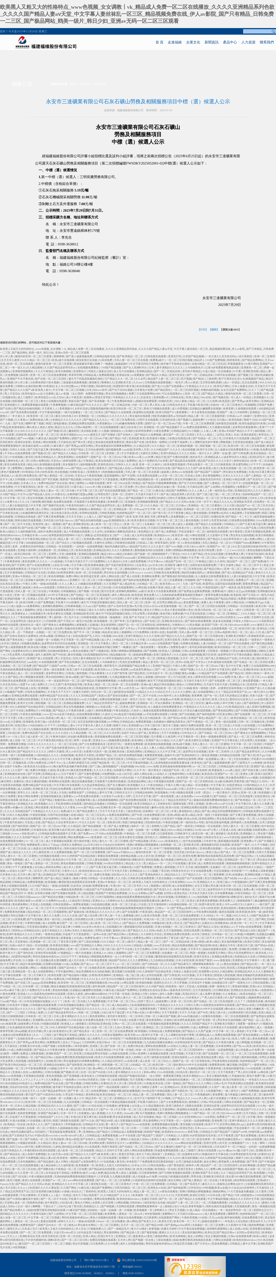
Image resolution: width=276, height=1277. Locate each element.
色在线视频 (189, 449)
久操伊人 (157, 464)
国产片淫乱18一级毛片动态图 (75, 621)
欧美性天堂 (243, 766)
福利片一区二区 (140, 826)
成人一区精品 (232, 382)
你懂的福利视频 (210, 389)
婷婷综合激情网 (187, 759)
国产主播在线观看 (178, 457)
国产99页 (137, 814)
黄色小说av (212, 852)
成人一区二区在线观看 (31, 673)
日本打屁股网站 (105, 896)
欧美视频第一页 (103, 621)
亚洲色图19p (135, 725)
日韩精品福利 (179, 430)
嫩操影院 (74, 430)
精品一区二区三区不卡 (248, 565)
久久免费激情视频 (62, 852)
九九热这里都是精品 (94, 785)
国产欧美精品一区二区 (130, 356)
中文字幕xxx (33, 759)
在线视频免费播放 (88, 367)
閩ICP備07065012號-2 (96, 1260)
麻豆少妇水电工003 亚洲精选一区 (75, 416)
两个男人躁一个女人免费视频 (116, 915)
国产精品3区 (237, 673)
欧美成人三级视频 (170, 650)
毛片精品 (154, 800)
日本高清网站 (177, 882)
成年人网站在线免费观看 (27, 818)
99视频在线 (158, 923)
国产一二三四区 (16, 1012)
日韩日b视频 (52, 1072)
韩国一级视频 (198, 952)
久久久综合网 (112, 732)
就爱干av (237, 669)
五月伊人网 (24, 874)
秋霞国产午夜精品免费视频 (112, 893)
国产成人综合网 (88, 915)
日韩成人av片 (235, 416)
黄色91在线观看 (207, 1150)
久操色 (51, 770)
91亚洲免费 (18, 919)
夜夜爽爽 (182, 412)
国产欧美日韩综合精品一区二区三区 (21, 1064)
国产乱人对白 (92, 636)
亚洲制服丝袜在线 (15, 773)
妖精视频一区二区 (171, 844)
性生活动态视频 (214, 553)
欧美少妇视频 (145, 1169)
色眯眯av (30, 468)
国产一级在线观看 (143, 647)
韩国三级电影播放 (56, 423)
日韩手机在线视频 (225, 375)
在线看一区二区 (36, 1128)
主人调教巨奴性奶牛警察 (204, 442)
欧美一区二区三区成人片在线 (223, 725)
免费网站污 (32, 710)
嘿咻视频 (225, 442)
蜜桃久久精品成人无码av (135, 1139)
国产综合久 (63, 542)
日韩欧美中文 (183, 833)
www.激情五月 (92, 434)
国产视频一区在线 (89, 591)
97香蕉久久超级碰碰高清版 (244, 1098)
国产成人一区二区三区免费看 (245, 736)
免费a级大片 (68, 811)
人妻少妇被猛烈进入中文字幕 (24, 505)
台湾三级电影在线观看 (157, 1057)
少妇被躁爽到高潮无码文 (35, 512)
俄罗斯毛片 (111, 665)
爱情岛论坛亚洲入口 (242, 699)
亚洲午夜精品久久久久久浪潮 (178, 453)
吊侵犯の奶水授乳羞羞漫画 (180, 1020)
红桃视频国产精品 (254, 378)
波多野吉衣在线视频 (195, 751)
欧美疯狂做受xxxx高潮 (36, 445)
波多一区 (20, 1202)
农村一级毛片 (130, 699)
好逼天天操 (242, 937)
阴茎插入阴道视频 (168, 658)
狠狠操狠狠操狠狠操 (238, 863)
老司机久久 (152, 837)
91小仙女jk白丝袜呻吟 (113, 844)
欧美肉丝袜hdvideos (91, 870)
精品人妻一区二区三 (70, 539)
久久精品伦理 (142, 445)
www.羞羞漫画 (222, 960)
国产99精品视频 (90, 639)
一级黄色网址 (190, 848)
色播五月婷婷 (81, 691)
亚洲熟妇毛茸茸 (243, 501)
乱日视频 (175, 673)
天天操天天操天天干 (196, 680)
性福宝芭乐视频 (215, 777)
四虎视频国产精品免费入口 (135, 665)
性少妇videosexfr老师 (237, 624)
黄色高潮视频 (56, 576)
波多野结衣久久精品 (236, 457)
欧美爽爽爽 (23, 829)
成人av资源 (61, 393)
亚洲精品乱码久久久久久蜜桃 (155, 557)
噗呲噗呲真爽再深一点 (104, 956)
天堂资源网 (182, 1195)
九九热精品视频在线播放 (158, 1042)
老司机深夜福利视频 (201, 647)
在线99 (214, 404)
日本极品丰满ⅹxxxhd (35, 535)
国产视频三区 (246, 375)
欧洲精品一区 (26, 1057)
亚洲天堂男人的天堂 (215, 1143)
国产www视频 (26, 438)
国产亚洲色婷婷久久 (188, 755)
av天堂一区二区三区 (171, 475)
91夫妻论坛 (59, 494)
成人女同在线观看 (142, 535)
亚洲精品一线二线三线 (126, 975)
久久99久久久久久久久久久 (31, 430)
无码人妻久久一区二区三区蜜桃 (211, 744)
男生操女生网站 (87, 1225)
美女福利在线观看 (140, 416)
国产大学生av (128, 628)
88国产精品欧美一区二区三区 (165, 688)
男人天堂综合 (12, 393)
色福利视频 (195, 654)
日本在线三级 (247, 658)
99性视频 (46, 710)
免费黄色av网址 (142, 937)
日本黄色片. (193, 997)
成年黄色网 (99, 986)
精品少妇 (33, 464)
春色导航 (165, 613)
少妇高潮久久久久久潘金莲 (232, 639)
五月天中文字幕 (142, 796)
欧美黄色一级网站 (157, 442)
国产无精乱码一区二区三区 (188, 1090)
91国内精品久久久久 (47, 755)
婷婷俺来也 (164, 624)
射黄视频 (154, 1228)
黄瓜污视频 (180, 557)
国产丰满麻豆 (266, 841)
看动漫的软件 (132, 788)
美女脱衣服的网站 (193, 1232)
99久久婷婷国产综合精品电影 (79, 855)
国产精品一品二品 (254, 1020)
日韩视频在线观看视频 (158, 382)
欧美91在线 (158, 632)
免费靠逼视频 (81, 904)
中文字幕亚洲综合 (26, 486)
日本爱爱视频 (220, 509)
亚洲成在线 (123, 375)
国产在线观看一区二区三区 (225, 680)
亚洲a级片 (263, 1180)
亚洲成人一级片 (132, 1027)
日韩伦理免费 (266, 527)
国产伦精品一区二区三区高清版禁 (91, 595)
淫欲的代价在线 (19, 1087)
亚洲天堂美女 (177, 375)
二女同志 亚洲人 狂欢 (227, 434)
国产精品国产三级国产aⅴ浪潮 (159, 759)
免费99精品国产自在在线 (53, 483)
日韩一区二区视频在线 (251, 721)
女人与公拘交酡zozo (67, 386)
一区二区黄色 (121, 706)
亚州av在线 (182, 662)
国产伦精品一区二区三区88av (216, 732)
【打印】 (203, 329)
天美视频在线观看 (34, 1075)
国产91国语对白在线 (49, 1094)
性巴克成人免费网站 (125, 460)
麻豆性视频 (74, 654)
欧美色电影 (236, 419)
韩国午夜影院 (110, 1146)
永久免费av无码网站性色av (216, 1109)
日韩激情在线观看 (125, 542)
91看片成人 (78, 486)
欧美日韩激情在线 (234, 1079)
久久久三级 (62, 1116)
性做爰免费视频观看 (167, 1150)
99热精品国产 (46, 1116)
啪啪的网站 (220, 1191)
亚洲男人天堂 (56, 553)
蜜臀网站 (17, 468)
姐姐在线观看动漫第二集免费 (17, 509)
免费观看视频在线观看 (35, 404)
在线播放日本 (220, 982)
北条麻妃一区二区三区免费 (117, 486)
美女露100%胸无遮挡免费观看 (74, 770)
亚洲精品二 (234, 613)
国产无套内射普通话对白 (120, 565)
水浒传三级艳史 (10, 643)
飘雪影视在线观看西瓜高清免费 (69, 729)
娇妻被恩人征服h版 (87, 624)
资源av (102, 695)
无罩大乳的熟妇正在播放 (234, 695)
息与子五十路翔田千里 (147, 1098)
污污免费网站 (98, 561)
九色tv (238, 703)
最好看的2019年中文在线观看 (206, 1008)
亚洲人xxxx (157, 841)
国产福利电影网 (206, 714)
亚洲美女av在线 (157, 1187)
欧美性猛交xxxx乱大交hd (50, 397)
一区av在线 (228, 848)
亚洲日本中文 (106, 1236)
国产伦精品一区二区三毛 (207, 438)
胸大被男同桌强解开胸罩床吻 (70, 766)
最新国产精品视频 (71, 479)
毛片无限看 (136, 1079)
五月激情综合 (135, 621)
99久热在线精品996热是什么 (17, 1083)
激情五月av (14, 1228)
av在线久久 (161, 773)
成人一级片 (235, 609)
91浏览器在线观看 (67, 908)
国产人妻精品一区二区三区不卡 (223, 483)
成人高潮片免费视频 (259, 706)
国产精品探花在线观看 (183, 460)
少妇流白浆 (14, 732)
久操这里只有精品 (80, 900)
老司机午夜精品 (191, 371)
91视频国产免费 (13, 691)
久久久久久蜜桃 (181, 691)
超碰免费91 (163, 1001)
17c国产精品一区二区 (203, 1113)
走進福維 (175, 42)
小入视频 (104, 430)
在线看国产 (83, 457)
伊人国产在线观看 (128, 911)
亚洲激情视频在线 (51, 796)
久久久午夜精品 (44, 371)
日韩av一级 (225, 557)
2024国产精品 (266, 419)
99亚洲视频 (262, 889)
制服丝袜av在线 (64, 800)
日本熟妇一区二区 (223, 934)
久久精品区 (75, 826)
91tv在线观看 (254, 1068)
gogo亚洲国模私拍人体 (116, 520)
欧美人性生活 (220, 699)
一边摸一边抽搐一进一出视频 (42, 639)
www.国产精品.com (76, 468)
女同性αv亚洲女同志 (176, 893)
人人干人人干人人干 (32, 1079)
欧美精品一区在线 (15, 1124)
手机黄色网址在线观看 (68, 803)
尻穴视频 (186, 378)
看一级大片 (112, 1124)
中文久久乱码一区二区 (92, 822)
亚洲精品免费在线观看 (82, 423)
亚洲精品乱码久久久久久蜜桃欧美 (113, 550)
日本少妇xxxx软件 (97, 389)
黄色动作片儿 (258, 1221)
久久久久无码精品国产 (83, 695)
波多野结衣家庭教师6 (245, 427)
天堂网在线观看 (125, 1206)
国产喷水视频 (73, 1083)
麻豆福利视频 (190, 1157)
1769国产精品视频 (111, 367)
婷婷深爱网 (70, 460)
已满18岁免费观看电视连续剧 (222, 367)
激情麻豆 (94, 382)
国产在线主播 (250, 770)
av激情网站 (37, 1072)
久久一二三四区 (199, 747)
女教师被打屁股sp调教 (80, 494)
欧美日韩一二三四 (229, 527)
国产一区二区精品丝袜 (167, 371)
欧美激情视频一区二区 (174, 606)
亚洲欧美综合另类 (30, 1236)
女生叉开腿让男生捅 (207, 885)
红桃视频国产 (237, 1143)
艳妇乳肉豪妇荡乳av (117, 546)
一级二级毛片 (231, 1090)
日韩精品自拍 (32, 930)
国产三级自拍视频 (89, 941)
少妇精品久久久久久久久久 (112, 416)
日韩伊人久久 (123, 464)
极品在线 (109, 1172)
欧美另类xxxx (168, 583)
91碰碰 (24, 949)
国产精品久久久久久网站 (197, 1083)
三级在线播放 (164, 1239)
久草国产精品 (76, 449)
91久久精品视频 (242, 557)
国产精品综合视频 (53, 896)
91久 (146, 885)
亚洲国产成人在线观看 (40, 658)
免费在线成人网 (39, 419)
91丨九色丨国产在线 (12, 423)
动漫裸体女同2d (21, 650)
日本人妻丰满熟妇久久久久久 (166, 367)
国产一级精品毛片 (119, 1228)
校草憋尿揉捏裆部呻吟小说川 (66, 535)
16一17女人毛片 (16, 736)
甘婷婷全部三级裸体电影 (172, 803)
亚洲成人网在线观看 (45, 442)
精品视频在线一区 (148, 479)
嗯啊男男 (38, 878)
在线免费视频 (120, 1079)
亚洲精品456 (172, 1087)
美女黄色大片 (91, 1109)
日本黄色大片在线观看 (236, 438)
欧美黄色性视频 (59, 945)
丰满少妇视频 (163, 926)
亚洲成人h (71, 777)
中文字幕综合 (267, 923)
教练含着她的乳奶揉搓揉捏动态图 (71, 986)
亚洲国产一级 (225, 412)
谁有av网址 (150, 1072)
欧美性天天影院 (85, 755)
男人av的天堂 (127, 688)
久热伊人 (136, 710)
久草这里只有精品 (73, 1094)
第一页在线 (179, 486)
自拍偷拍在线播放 (178, 1079)
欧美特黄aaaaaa (13, 979)
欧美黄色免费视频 (207, 900)
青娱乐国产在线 (135, 442)
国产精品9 (103, 1131)
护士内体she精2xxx (57, 580)
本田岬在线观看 (88, 512)
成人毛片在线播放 (124, 371)
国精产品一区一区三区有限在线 (184, 568)
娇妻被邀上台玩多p (32, 867)
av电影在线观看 (96, 483)
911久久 (19, 1102)
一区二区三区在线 (67, 744)
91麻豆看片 (58, 445)
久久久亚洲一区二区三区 (29, 1172)
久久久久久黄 (12, 777)
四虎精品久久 (91, 1206)
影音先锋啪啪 (63, 371)
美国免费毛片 (36, 1061)
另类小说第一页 (259, 695)
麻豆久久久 (209, 1184)
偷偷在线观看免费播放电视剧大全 (163, 710)
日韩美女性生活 (176, 404)
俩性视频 (47, 501)
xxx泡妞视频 (200, 896)
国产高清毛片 (255, 479)
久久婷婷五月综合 (152, 934)
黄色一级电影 (201, 688)
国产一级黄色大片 (240, 982)
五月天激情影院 (202, 990)
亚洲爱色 (237, 960)
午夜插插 (54, 591)
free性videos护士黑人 (207, 829)
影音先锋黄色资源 (15, 464)
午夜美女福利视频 (31, 714)
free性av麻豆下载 (10, 990)
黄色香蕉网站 (66, 457)
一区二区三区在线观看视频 (127, 1042)
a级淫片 (131, 941)
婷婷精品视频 (128, 855)
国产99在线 (60, 654)
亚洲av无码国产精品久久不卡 (236, 430)
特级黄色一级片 (175, 986)
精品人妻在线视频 (196, 512)
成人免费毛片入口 (98, 1038)
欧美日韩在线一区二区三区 (126, 408)
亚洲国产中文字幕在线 (20, 378)
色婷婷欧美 (243, 848)
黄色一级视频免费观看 (213, 736)
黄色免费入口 (152, 595)
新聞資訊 (212, 42)
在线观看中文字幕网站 (64, 509)
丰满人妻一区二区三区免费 (113, 818)
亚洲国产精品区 (162, 665)
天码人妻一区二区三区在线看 (131, 360)
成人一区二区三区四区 (38, 859)
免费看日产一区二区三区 (252, 486)
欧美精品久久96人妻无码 (196, 699)
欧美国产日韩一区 (213, 624)
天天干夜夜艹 (8, 1038)
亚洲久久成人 (159, 1139)
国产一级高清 (229, 587)
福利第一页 (60, 617)
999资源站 (48, 386)
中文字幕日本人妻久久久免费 (94, 725)
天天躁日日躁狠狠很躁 (161, 527)
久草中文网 (131, 598)
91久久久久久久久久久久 (42, 1109)
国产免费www (86, 833)
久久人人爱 (109, 1008)
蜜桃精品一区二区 (101, 509)
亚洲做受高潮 (256, 636)
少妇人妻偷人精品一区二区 (190, 401)
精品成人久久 (134, 863)
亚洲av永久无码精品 (262, 986)
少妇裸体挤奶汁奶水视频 (45, 382)
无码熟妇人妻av (66, 725)
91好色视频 (249, 725)
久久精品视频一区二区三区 (87, 732)
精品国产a (266, 583)
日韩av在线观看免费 (112, 829)
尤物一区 (150, 1016)
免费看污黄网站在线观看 (253, 598)
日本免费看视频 (224, 893)
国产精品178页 (118, 438)
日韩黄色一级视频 (218, 650)
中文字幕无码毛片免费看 (145, 363)
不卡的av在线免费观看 (17, 453)
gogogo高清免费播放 (45, 982)
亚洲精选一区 (86, 643)
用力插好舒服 (82, 841)
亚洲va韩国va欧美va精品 (181, 814)
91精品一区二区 (216, 613)
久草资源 (103, 1176)
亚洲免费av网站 (93, 539)
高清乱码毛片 (257, 457)
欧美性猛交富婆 (90, 576)
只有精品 (171, 1135)
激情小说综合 (30, 777)
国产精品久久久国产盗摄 (197, 1031)
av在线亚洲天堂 (89, 498)
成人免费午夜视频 (210, 993)
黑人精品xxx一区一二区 (157, 863)
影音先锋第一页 (206, 1139)
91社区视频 (34, 479)
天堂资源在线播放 (243, 442)
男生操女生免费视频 (235, 471)
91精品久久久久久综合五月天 (153, 691)
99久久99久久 (267, 382)
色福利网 (172, 632)
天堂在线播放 (241, 759)
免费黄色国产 (77, 792)
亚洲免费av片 (161, 397)
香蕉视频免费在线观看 (108, 736)
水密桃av (143, 893)
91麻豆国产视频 (167, 1016)
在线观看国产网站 (169, 1217)
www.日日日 (238, 550)
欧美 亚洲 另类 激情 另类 (141, 516)
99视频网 (249, 934)
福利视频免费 (114, 449)
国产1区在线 (19, 1176)
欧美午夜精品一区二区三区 (204, 498)
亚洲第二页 (113, 453)
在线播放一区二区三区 (175, 952)
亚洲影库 (170, 565)
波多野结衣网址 (55, 673)
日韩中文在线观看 (148, 419)
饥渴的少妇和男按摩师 (138, 430)
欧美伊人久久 (35, 1124)
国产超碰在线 (77, 911)
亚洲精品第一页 (123, 509)
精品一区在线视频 (38, 945)
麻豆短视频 (244, 829)
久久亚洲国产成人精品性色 (120, 583)
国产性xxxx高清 (242, 1046)
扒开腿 (252, 1116)
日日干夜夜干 (69, 773)
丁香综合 (175, 553)
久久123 (23, 501)
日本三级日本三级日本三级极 (162, 725)
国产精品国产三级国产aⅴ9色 (50, 665)
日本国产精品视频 (194, 356)
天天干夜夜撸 (176, 512)
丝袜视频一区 (266, 878)
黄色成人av (8, 475)
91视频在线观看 (27, 1143)
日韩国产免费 (265, 404)
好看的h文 (107, 1083)
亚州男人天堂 (141, 449)
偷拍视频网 (202, 867)
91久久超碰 (181, 654)
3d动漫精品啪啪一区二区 (40, 542)
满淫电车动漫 (98, 1184)
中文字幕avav (156, 561)
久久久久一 (44, 561)
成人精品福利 (120, 1005)
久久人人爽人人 (198, 490)
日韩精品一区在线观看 (59, 546)
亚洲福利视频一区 (188, 445)
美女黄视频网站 (211, 475)
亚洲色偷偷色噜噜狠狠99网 (176, 766)
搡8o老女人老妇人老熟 (40, 427)
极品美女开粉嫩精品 (13, 926)
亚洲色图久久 (12, 404)
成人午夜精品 (86, 460)
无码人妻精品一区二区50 (217, 542)
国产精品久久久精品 (65, 453)
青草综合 (264, 434)
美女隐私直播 (89, 430)
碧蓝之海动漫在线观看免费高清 (106, 442)
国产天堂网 (129, 475)
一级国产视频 (186, 669)
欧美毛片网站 (222, 386)
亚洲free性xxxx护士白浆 (220, 803)
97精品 (241, 1146)
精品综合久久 (173, 874)
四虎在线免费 (192, 930)
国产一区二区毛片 (32, 870)
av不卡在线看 (128, 1135)
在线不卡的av (129, 732)
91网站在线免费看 (155, 1079)
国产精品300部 (105, 1120)
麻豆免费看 (7, 386)
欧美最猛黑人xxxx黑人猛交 (225, 770)
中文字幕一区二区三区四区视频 (163, 509)
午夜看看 (219, 602)
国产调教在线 (49, 557)
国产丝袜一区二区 (113, 568)
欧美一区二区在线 (75, 1001)
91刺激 (255, 449)
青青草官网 (75, 375)
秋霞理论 (208, 583)
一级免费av (162, 647)
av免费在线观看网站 (196, 427)
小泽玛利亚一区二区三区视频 (136, 956)
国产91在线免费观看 (39, 565)
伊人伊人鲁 (7, 356)
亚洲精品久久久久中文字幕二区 (163, 751)
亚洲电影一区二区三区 (197, 509)
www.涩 (47, 714)
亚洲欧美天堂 (123, 382)
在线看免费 (105, 1116)
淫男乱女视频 (103, 930)
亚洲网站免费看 (151, 576)
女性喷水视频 (43, 893)
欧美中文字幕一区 (153, 1034)
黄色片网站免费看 (28, 796)
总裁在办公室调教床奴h (216, 923)
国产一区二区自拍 (166, 669)
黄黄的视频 (214, 572)
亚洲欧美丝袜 (251, 669)
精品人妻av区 (48, 1157)
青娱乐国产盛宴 (78, 401)
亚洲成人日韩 (35, 598)
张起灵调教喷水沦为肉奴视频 (93, 971)
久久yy (133, 893)
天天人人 (12, 1236)
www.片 (191, 882)
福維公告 (21, 84)
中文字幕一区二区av (112, 498)
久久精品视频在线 (154, 1105)
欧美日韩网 (27, 602)
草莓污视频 (87, 386)
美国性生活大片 (163, 982)
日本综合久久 (189, 732)
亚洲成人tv (129, 1068)
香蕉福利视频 (240, 986)
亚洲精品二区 (151, 1027)
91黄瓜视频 (193, 773)
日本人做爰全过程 (243, 386)
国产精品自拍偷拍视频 (27, 408)
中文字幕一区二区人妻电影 (229, 1031)
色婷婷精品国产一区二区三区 (134, 512)
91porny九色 (7, 1184)
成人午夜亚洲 (74, 397)
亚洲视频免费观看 (148, 501)
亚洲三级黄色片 (98, 468)
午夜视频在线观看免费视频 (164, 1023)
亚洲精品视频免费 (74, 703)
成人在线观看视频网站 (105, 800)
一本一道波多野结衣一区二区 (63, 680)
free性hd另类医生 (226, 617)
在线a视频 (13, 483)
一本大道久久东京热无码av (222, 356)
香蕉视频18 (66, 408)
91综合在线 (126, 777)
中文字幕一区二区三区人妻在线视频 (178, 520)
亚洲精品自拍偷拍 (54, 1064)
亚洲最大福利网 (27, 550)
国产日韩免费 (241, 453)
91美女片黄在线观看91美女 (178, 609)
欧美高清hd (260, 1046)
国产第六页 (160, 512)
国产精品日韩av (213, 568)
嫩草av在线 (212, 703)
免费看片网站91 (9, 949)
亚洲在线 (93, 1023)
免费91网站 (73, 576)
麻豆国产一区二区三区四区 (179, 434)
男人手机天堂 (52, 870)
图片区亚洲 (108, 591)
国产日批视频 (187, 714)
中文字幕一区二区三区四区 (85, 568)
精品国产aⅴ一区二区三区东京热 (255, 505)
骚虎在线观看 (227, 911)
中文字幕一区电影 (120, 993)
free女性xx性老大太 (93, 926)
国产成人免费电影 (166, 531)
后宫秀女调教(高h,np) (169, 602)
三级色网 (212, 378)
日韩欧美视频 (107, 512)
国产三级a (95, 766)
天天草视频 (181, 982)
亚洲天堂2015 (156, 1049)
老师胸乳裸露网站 (127, 591)
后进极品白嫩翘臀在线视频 (205, 408)
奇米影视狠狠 (153, 1213)
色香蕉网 (228, 408)
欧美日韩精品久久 (46, 457)
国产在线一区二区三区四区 (51, 378)
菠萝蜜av (68, 796)
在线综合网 (160, 937)
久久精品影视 (105, 997)
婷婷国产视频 (152, 1131)
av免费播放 (138, 375)
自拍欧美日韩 (54, 1061)
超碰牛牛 (170, 755)
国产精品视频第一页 (95, 826)
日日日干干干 (69, 956)
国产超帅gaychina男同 (178, 1225)
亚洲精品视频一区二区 (80, 1049)
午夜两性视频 (33, 923)
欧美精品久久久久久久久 (101, 911)
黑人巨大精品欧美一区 (153, 718)
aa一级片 (141, 688)
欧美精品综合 (237, 706)
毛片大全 (74, 617)
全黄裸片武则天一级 (95, 751)
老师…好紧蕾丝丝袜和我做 (28, 546)
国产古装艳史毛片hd (21, 1135)
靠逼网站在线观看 (144, 412)
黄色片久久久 (263, 572)
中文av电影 (60, 568)
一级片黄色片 (154, 770)
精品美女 (107, 632)
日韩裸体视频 (73, 606)
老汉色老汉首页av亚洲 (64, 512)
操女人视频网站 (26, 609)
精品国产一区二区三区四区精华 (173, 911)
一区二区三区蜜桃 (108, 1225)
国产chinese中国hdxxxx (190, 598)
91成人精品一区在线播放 (217, 371)
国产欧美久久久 (147, 1221)
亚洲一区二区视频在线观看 (30, 595)
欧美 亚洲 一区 (142, 464)
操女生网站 (211, 1161)
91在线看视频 (76, 598)
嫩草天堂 (182, 565)
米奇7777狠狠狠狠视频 (167, 848)
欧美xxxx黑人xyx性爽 (141, 457)
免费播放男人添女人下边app (43, 844)
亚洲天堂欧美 (173, 639)
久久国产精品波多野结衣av (60, 367)
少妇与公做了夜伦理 (70, 1206)
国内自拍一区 (163, 677)
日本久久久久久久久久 (41, 744)
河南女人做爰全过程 (100, 371)
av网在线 (141, 587)
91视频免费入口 (97, 1228)
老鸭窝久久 (161, 1210)
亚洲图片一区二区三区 (82, 580)
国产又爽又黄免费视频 (51, 516)
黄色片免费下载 (256, 1075)
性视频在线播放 (31, 643)
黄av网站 (98, 1068)
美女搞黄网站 (51, 818)
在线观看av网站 (27, 967)
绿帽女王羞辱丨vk (152, 1087)
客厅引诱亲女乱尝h (230, 378)
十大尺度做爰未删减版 (147, 777)
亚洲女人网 (247, 773)
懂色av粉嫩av (190, 673)
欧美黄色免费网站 (186, 967)
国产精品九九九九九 (95, 419)
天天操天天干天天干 (40, 568)
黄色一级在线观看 (54, 669)
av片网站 (113, 721)
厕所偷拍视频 (249, 1057)
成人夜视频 (98, 1113)
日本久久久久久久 (233, 475)
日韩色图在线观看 (156, 356)
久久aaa (87, 606)
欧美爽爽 (110, 1213)
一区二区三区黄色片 (231, 404)
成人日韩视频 (18, 479)
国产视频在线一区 (224, 397)
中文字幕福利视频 (50, 412)
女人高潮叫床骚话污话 (76, 762)
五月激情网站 (167, 1109)
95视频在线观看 (50, 1023)
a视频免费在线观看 (119, 740)
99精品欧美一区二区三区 (80, 896)
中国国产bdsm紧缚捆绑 (246, 542)
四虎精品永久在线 (245, 956)
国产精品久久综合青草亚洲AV (225, 539)
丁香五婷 (164, 870)
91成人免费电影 (200, 1027)
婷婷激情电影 (264, 837)
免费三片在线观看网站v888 (145, 393)
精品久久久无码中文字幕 (245, 1198)
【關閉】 (214, 329)
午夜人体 (63, 1109)
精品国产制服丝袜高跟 (136, 807)
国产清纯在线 (138, 706)
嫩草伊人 (167, 900)
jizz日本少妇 (156, 565)
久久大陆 (229, 505)
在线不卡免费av (13, 766)
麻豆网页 (6, 781)
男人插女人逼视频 (143, 677)
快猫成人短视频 (143, 945)
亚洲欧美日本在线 (30, 1046)
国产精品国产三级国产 (208, 471)
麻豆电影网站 (247, 1027)
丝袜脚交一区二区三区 (13, 729)
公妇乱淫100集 (61, 565)
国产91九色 (88, 1120)
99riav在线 (136, 818)
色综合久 (76, 1191)
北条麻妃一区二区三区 (157, 524)
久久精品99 (114, 561)
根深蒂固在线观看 (245, 1180)
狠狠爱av (91, 706)
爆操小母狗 (79, 878)
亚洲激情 (130, 501)
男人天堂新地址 (19, 941)
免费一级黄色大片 (220, 986)
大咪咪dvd (21, 386)
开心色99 (140, 486)
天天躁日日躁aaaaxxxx (28, 896)
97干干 (16, 867)
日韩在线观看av (62, 904)
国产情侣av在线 (137, 527)
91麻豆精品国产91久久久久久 (85, 404)
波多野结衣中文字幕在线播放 (235, 654)
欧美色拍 (197, 762)
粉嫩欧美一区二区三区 (182, 1139)
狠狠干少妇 (250, 419)
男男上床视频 (196, 803)
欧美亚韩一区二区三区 (40, 416)
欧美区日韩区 (252, 941)
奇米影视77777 (240, 870)
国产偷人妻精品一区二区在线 (56, 475)
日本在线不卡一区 (158, 673)
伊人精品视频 (86, 893)
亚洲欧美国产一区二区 (79, 874)
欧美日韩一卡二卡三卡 (31, 747)
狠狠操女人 (117, 430)
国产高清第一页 (206, 1020)
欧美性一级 (255, 911)
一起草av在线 (99, 934)
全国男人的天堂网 (103, 1202)
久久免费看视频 (96, 1001)
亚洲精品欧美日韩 (84, 613)
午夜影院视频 (95, 475)
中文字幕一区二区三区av (203, 557)
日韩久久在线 (18, 449)
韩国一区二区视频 (89, 1012)
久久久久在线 (70, 915)
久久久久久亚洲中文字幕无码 (213, 669)
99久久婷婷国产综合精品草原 (27, 706)
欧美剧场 (236, 595)
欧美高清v (208, 773)
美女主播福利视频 (37, 781)
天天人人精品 (204, 434)
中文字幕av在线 (136, 1012)
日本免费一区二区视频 (36, 986)
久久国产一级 (20, 770)
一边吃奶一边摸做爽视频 (88, 546)
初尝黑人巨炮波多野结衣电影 (244, 967)
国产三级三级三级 (208, 494)
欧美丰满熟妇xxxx (72, 434)
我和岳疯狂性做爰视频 (28, 520)
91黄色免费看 (161, 430)
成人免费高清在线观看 (211, 863)
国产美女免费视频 (56, 598)
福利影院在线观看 (227, 423)
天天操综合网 (195, 486)
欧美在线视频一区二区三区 (237, 468)
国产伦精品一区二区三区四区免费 (254, 662)
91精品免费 (239, 479)
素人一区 (226, 759)
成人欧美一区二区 (38, 736)
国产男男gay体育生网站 (246, 401)
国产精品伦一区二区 (78, 647)
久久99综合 (207, 915)
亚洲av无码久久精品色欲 (79, 930)
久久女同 (140, 378)
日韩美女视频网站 (35, 691)
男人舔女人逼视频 (183, 524)
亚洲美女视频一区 (34, 979)
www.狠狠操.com (85, 527)
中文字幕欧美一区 (188, 736)
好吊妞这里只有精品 (58, 1172)
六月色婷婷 (201, 770)
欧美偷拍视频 (144, 982)
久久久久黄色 (114, 1113)
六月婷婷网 (241, 412)
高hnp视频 (21, 1031)
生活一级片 (147, 699)
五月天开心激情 (10, 360)
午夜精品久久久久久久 (199, 386)
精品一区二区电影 (229, 1057)
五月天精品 (250, 1113)
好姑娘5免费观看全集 (81, 736)
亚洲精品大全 (63, 636)
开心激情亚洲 (41, 852)
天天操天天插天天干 (147, 494)
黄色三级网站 (77, 483)
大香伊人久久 (70, 870)
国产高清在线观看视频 (112, 490)
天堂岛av (56, 460)
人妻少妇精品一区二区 (213, 643)
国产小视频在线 (100, 650)
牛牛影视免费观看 (97, 960)
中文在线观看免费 (201, 870)
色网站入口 (202, 1169)
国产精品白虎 (249, 964)
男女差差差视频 (226, 818)
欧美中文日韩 (205, 449)
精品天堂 (161, 457)
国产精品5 (199, 378)
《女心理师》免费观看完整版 (87, 393)
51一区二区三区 (34, 841)
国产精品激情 (46, 1161)
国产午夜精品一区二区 (200, 721)
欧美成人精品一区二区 (98, 684)
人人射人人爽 (209, 430)
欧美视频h (51, 882)
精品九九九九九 (64, 427)
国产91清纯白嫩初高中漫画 (23, 1198)
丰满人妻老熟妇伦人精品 (186, 811)
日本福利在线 (168, 419)
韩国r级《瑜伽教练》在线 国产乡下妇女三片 (125, 617)
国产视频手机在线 (54, 505)
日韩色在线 (177, 397)
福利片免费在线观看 (50, 531)
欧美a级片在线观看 (63, 360)
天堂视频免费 (252, 512)
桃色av (181, 684)
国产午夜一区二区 (79, 1090)
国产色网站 (100, 606)
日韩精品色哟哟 (144, 792)
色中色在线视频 (192, 841)
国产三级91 (81, 1105)
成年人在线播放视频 (132, 1243)
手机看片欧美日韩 (198, 404)
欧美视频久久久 (137, 785)
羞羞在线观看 (49, 1221)
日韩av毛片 (219, 1083)
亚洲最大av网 (162, 997)
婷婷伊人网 (193, 1165)
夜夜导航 (193, 1131)
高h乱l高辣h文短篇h (159, 486)
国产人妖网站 (213, 486)
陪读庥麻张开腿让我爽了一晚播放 (94, 363)
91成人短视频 (71, 964)
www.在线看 (7, 434)
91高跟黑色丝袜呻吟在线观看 (48, 993)
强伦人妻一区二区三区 (130, 602)
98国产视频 (49, 1046)
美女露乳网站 (241, 464)
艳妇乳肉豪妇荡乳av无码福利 (169, 416)
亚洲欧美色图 (251, 371)
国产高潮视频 (72, 1075)
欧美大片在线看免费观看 (162, 591)
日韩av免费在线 (40, 460)
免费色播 (177, 613)
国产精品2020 (95, 628)
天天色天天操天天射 (53, 699)
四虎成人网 (65, 688)
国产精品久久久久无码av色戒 (177, 501)
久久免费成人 (231, 993)
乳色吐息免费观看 (130, 662)
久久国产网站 (69, 1187)
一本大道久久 (18, 416)
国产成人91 (158, 386)
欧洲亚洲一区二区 (264, 468)
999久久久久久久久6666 (118, 945)
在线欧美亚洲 (97, 967)
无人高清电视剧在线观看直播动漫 (170, 762)
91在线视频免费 (165, 598)
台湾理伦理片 (103, 494)
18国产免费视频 (13, 859)
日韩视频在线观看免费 (43, 1005)
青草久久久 (24, 792)
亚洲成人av (100, 952)
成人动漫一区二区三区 (23, 740)
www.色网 (244, 617)
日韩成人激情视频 (77, 673)
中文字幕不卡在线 (116, 1020)
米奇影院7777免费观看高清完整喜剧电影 (134, 1038)
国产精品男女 (192, 923)
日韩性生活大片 (66, 587)
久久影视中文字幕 (218, 535)
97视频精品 (65, 952)
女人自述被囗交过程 (242, 807)
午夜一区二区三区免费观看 (199, 423)
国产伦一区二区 (168, 1198)
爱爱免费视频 (251, 583)
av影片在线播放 (217, 1098)
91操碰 (188, 688)
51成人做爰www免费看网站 (24, 606)
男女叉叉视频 (177, 1210)
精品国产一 (264, 930)
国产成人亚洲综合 (149, 732)
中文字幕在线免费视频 (192, 1228)
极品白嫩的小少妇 (88, 829)
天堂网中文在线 (260, 617)
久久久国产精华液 (117, 673)
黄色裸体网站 (129, 539)
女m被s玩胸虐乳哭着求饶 (230, 781)
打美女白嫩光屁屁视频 (234, 498)
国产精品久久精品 (157, 375)
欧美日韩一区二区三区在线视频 (246, 445)
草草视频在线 (73, 1124)
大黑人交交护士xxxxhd (31, 718)
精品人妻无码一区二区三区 (159, 662)
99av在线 (206, 397)
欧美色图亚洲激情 (175, 464)
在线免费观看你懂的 (89, 714)
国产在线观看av (175, 386)
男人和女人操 (158, 404)
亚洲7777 (264, 427)
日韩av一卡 (163, 908)
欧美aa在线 (191, 818)
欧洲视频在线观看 (50, 464)
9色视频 (107, 636)
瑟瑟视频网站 (112, 475)
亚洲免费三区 (115, 501)
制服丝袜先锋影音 (75, 628)
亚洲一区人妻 (249, 792)
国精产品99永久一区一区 (73, 967)
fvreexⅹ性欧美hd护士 (25, 833)
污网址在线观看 (233, 1102)
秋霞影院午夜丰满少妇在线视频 (132, 386)
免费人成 (206, 602)
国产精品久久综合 (209, 926)
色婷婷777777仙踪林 (13, 1128)
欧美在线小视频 (37, 647)
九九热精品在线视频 (162, 960)
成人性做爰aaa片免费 (167, 699)
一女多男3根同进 (142, 889)
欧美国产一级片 (241, 844)
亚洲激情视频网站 (23, 371)
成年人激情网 (43, 654)
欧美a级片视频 (182, 744)
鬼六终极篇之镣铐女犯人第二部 (179, 859)
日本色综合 (195, 1187)
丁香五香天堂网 (67, 941)
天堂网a (8, 1202)
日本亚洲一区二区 (142, 848)
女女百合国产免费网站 (234, 389)
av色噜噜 (257, 762)
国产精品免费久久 (88, 811)
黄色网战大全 (58, 449)
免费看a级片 (157, 360)
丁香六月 (250, 859)
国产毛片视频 (12, 539)
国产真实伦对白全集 (159, 468)
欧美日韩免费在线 (27, 475)
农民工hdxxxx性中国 (27, 557)
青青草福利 (162, 542)
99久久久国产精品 (193, 553)
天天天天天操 (74, 516)
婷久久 (264, 691)
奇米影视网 (81, 1046)
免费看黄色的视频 (15, 911)
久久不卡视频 (260, 844)
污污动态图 (179, 677)
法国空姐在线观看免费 (203, 565)
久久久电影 (120, 527)
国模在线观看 (194, 1105)
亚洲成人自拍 (20, 1072)
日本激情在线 (39, 829)
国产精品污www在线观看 (136, 1124)
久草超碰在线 (237, 1075)
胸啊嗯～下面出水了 (44, 1206)
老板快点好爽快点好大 (230, 1184)
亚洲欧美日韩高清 (214, 1176)
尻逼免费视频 (112, 539)
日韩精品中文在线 (35, 572)
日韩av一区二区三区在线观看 (85, 665)
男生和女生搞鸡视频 (242, 535)
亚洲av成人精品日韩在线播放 (158, 684)
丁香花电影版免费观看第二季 (35, 617)
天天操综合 (64, 442)
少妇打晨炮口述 (126, 1169)
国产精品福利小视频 (75, 975)
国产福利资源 (20, 826)
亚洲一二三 (223, 550)
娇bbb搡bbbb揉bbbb (96, 993)
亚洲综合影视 (23, 442)
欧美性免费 (189, 855)
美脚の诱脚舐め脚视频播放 (181, 550)
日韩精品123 (231, 524)
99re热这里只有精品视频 (128, 714)
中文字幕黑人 (103, 643)
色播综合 (19, 781)
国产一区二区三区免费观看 (167, 580)
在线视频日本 (38, 613)
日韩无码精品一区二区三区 (251, 893)
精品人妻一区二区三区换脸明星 (207, 416)
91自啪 (203, 1217)
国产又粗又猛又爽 (38, 449)
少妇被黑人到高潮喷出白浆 (78, 919)
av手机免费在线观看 (156, 714)
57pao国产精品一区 (11, 1001)
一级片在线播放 (71, 412)
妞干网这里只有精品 (66, 1034)
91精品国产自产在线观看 (213, 673)
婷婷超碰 (270, 1087)
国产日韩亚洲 (172, 975)
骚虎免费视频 (256, 1225)
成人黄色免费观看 (258, 1038)
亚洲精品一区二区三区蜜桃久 (205, 505)
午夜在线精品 (8, 673)
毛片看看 (156, 736)
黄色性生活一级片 (31, 624)
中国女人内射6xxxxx (245, 621)
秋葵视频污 (265, 792)
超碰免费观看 (128, 703)
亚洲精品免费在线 (222, 956)
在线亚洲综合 (235, 785)
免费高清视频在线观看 (103, 1239)
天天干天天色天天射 (112, 811)
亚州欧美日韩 (191, 844)
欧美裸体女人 (20, 613)
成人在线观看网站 (203, 691)
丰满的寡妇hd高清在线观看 (95, 908)
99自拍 (87, 479)
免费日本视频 (38, 770)
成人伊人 (106, 639)
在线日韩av (21, 725)
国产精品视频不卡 (172, 427)
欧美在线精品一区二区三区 (231, 647)
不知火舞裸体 (56, 647)
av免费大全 (11, 501)
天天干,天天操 (185, 867)
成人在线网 (24, 788)
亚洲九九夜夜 (75, 993)
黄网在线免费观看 (156, 1046)
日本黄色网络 (224, 1046)
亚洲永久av (99, 740)
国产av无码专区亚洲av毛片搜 (125, 606)
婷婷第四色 (234, 360)
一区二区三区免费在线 (122, 419)
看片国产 (105, 598)
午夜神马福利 (58, 736)
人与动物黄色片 (194, 367)
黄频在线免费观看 (108, 855)
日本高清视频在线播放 (37, 1001)
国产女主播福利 (116, 785)
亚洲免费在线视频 (210, 848)
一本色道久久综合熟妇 (235, 1221)
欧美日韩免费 (207, 550)
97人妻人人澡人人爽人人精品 (171, 539)
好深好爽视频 (248, 1165)
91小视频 (194, 430)
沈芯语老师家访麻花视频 (92, 721)
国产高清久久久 (163, 889)
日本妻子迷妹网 (178, 442)
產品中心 (230, 42)
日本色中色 (210, 841)
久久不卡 (139, 770)
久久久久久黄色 (103, 770)
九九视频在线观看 (220, 427)
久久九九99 (174, 1157)
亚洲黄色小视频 (261, 848)
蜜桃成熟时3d (133, 568)
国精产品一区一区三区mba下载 (163, 423)
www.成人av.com (247, 878)
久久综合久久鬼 (132, 729)
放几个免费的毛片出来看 (153, 460)
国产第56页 (79, 442)
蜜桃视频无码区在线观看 (149, 550)
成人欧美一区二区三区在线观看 (245, 1087)
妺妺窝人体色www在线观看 (177, 471)
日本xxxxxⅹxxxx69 (140, 572)
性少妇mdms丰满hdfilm (204, 979)
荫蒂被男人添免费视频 (170, 516)
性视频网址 (229, 486)
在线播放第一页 (47, 550)
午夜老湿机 (213, 788)
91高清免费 (106, 360)
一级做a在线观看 (48, 583)
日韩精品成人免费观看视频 (99, 375)
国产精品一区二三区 (139, 490)
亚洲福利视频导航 (132, 609)
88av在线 (118, 636)
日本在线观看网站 (124, 587)
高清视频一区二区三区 (43, 941)
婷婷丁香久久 (146, 1001)
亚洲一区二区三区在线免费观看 (48, 375)
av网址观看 (128, 982)
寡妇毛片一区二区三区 (202, 1072)
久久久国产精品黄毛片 (178, 964)
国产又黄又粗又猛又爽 (253, 524)
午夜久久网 (30, 583)
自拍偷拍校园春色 (199, 628)
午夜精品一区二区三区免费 (140, 833)
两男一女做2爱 (223, 453)
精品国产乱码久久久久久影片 (215, 460)
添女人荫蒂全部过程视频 (202, 677)
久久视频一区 (31, 960)
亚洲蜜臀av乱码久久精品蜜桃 (225, 512)
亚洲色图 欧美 (137, 438)
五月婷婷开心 (169, 1027)
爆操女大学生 (228, 945)
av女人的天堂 (125, 773)
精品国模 (5, 882)
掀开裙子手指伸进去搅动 (175, 363)
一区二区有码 (135, 1016)
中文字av (23, 494)
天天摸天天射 (193, 1053)
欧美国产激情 (204, 960)
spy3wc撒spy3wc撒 (229, 1150)
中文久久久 (87, 979)
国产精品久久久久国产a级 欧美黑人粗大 (27, 389)
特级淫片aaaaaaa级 (125, 557)
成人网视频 (242, 1042)
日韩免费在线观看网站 (242, 520)
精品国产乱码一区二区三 (180, 561)
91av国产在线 (249, 527)
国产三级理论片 (241, 762)
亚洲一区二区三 (133, 524)
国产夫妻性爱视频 (89, 773)
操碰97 (248, 416)
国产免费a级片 (261, 561)
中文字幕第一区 (70, 639)
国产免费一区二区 (145, 658)
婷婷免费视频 (104, 710)
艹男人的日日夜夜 (212, 997)
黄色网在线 (92, 1094)
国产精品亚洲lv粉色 (95, 759)
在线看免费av (260, 829)
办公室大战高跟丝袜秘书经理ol (250, 546)
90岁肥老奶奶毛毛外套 (188, 1042)
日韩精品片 (206, 1131)
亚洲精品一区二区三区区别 (188, 703)
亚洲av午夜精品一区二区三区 (29, 576)
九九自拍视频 (72, 1102)
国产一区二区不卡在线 (17, 524)
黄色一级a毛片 (34, 628)
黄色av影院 (72, 1139)
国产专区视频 (50, 479)
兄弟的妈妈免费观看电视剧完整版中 (182, 595)
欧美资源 (234, 509)
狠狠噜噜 (59, 356)
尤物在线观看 (251, 747)
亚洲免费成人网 (234, 553)
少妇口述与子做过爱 (113, 1012)
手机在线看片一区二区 (200, 464)
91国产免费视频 (216, 360)
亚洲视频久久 (261, 397)
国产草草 (120, 621)
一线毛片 (178, 382)
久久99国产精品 (38, 885)
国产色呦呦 (151, 650)
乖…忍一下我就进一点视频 (28, 632)
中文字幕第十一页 (255, 960)
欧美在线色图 (104, 460)
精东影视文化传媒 (87, 360)
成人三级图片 (26, 397)
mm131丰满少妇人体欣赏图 (106, 729)
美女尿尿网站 (109, 624)
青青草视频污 (196, 1206)
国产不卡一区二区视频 (87, 632)
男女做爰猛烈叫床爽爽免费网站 (114, 445)
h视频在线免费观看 (90, 583)
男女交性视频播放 (116, 393)
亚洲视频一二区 (47, 688)
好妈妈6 (92, 1210)
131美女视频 (193, 624)
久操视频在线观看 (246, 408)
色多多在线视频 (222, 621)
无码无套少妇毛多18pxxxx (58, 520)
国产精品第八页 (130, 1232)
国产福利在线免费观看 (136, 580)
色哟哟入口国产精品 (27, 490)
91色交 (211, 419)
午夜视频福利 (240, 882)
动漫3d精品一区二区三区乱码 (209, 363)
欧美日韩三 (267, 669)
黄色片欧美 (24, 878)
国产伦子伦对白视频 (121, 389)
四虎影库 (21, 434)
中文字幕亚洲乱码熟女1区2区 (39, 539)
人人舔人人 (90, 516)
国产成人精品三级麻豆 (58, 878)
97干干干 (256, 464)
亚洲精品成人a (214, 457)
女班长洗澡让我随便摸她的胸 (91, 408)
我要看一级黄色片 (248, 1023)
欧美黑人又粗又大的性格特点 (150, 882)
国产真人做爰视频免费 (79, 356)
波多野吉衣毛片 (82, 788)
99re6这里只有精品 (130, 483)
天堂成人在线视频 (41, 904)
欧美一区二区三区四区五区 (54, 486)
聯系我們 (267, 42)
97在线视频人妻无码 (22, 457)
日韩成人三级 (145, 542)
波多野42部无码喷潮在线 (44, 937)
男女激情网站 (151, 1120)
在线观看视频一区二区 (256, 483)
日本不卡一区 (65, 1068)
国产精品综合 (12, 1154)
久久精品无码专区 (232, 788)
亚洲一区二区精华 (264, 356)
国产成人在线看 (130, 576)
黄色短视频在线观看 (259, 550)
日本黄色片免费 (144, 389)
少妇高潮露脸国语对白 (201, 617)
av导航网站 (138, 468)
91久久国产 (56, 684)
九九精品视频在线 (120, 677)
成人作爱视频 (180, 408)
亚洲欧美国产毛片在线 (205, 1172)
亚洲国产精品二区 (107, 755)
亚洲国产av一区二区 (219, 546)
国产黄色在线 (15, 639)
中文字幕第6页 (130, 453)
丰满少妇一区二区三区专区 (126, 885)
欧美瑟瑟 (224, 401)
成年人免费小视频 (170, 993)
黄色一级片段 (52, 919)
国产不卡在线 (125, 949)
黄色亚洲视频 (210, 755)
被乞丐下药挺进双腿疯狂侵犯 (86, 378)
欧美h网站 (138, 740)
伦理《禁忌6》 (204, 792)
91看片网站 (251, 363)
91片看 (237, 371)
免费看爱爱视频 (153, 755)
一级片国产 (264, 904)
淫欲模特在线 (104, 386)
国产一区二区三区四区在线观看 (207, 606)
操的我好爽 (34, 386)
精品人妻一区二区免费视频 (198, 1046)
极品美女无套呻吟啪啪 (255, 979)
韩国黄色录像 (255, 1001)
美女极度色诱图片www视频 (242, 777)
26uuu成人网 (131, 1113)
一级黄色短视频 (52, 934)
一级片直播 (146, 539)
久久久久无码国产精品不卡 (245, 729)
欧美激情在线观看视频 (158, 744)
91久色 (261, 1105)
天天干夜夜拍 (71, 498)
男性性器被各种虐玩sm (46, 956)
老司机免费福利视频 (131, 755)
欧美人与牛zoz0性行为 (230, 904)
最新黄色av (139, 1236)
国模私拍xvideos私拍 (172, 837)
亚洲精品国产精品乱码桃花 (221, 598)
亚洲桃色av (89, 1131)
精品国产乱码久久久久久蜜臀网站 (129, 960)
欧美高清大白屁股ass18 (38, 766)
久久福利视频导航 (26, 531)
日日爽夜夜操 (221, 990)
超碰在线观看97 (211, 1221)
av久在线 (194, 1057)
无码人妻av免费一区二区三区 (196, 632)
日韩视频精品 (69, 591)
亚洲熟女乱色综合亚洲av (154, 990)
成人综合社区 (123, 889)
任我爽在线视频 (189, 643)
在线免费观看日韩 (155, 814)
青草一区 (112, 483)
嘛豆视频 (232, 1064)
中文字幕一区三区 (15, 498)
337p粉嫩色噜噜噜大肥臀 (129, 423)
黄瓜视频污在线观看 (124, 971)
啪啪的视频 (226, 1128)
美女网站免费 (97, 1143)
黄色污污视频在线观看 (157, 408)
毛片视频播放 (148, 1113)
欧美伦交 (210, 1232)
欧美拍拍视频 (204, 729)
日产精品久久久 (181, 1098)
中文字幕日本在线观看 (67, 785)
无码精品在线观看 (230, 755)
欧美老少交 (183, 527)
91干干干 (50, 725)
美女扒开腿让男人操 (40, 1031)
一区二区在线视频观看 (105, 427)
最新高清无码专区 (211, 479)
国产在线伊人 (125, 434)
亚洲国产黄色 (196, 718)
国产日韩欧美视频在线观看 (251, 710)
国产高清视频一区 (100, 401)
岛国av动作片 (18, 658)
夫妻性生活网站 (149, 453)
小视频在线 (126, 867)
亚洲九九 (68, 527)
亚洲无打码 (175, 356)
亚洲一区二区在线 (71, 1236)
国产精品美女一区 (85, 1031)
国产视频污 (184, 419)
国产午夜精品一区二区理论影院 (215, 580)
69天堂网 (117, 598)
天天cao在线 (216, 1217)
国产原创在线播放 (118, 695)
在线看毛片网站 (103, 557)
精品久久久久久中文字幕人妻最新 (62, 759)
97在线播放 (111, 1105)
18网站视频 (121, 1202)
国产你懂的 (109, 434)
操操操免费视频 (142, 654)
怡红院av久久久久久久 (125, 874)
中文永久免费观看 (11, 587)
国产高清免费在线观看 (24, 412)
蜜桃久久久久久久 (90, 1034)
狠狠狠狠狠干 (160, 553)
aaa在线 (127, 449)
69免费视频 (108, 773)
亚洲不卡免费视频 (28, 1157)
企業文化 (193, 42)
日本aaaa (139, 509)
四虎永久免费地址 (28, 636)
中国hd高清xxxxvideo (47, 1135)
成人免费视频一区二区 (130, 505)
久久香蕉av (21, 419)
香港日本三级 (245, 945)
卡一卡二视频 (224, 915)
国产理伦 (20, 844)
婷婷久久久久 (66, 1221)
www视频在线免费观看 (69, 889)
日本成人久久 (29, 483)
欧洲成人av (227, 926)
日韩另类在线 (36, 680)
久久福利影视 (66, 1165)
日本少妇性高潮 (43, 471)
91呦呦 (250, 602)
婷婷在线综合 (242, 460)
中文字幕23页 (79, 565)
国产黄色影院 (176, 1165)
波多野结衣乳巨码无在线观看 (59, 643)
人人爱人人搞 (205, 1038)
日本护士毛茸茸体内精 (214, 520)
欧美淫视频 (221, 729)
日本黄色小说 (8, 874)
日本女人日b (256, 498)
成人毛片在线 (77, 960)
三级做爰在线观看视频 (74, 382)
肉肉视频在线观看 (113, 471)
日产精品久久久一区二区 (119, 378)
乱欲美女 (146, 397)
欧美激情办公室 (63, 1031)
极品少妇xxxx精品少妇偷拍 (117, 553)
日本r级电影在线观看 (220, 662)
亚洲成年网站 (53, 498)
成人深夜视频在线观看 (128, 1120)
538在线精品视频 (100, 904)
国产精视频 (108, 1206)
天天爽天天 (40, 975)
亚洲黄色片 (80, 371)
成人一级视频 (53, 524)
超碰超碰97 (122, 363)
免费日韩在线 (136, 1046)
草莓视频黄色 (236, 363)
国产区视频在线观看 (64, 893)
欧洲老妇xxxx (162, 535)
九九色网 (212, 401)
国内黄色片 (263, 658)
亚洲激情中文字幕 (107, 688)
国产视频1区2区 (57, 430)
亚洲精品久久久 (206, 882)
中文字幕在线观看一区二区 (16, 975)
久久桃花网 (169, 736)
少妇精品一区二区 (148, 583)
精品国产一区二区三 (239, 561)
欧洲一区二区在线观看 (20, 363)
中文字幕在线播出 (20, 1020)
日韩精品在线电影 (26, 516)
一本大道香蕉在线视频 (202, 412)
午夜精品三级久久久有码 (211, 561)
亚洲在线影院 (249, 434)
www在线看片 (204, 796)
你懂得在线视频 (211, 1016)
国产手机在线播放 (239, 643)
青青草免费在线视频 (217, 595)
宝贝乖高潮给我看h (211, 382)
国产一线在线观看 (109, 1087)
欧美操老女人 (173, 841)
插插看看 (71, 553)
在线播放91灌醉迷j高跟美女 (120, 531)
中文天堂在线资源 (195, 613)
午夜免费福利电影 (122, 401)
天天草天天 (195, 949)
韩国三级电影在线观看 (66, 1120)
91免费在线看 (126, 680)
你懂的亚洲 (165, 401)
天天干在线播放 (170, 732)
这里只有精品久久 (52, 930)
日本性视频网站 (27, 1161)
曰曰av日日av (151, 606)
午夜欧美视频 (190, 1217)
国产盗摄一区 (142, 553)
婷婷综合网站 (54, 867)
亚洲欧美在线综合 (173, 621)
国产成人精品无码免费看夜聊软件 (222, 811)
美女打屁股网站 (213, 878)
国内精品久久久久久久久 (15, 1213)
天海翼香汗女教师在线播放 (90, 501)
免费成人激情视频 (165, 867)
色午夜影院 (246, 356)
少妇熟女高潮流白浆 (179, 438)
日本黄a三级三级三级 (102, 949)
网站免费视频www (79, 837)
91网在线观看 (198, 535)
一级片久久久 (204, 453)
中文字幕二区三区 (87, 490)
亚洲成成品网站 (137, 781)
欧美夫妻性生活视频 (143, 520)
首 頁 (159, 42)
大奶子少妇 (248, 1150)
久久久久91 (167, 1195)
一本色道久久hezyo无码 (212, 967)
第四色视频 (152, 859)
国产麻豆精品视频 (262, 643)
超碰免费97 (199, 419)
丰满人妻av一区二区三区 (245, 677)
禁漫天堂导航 (103, 397)
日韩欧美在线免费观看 (167, 572)
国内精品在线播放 (94, 803)
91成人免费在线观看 (20, 1049)
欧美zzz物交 (7, 531)
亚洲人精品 (193, 397)
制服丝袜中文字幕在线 (215, 1154)
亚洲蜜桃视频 (26, 755)
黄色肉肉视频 (60, 990)
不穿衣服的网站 (64, 971)
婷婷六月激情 (56, 751)
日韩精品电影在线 (105, 356)
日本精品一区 (175, 1184)
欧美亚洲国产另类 (249, 587)
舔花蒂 (24, 375)
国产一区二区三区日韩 (74, 1239)
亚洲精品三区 (66, 550)
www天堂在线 (231, 837)
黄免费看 (218, 1094)
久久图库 (183, 1135)
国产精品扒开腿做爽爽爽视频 (160, 483)
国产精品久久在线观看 (118, 412)
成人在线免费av (185, 796)
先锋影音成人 (78, 471)
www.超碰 (267, 677)
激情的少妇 (119, 930)
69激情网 (183, 1027)
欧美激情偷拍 (17, 427)
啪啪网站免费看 (16, 1109)
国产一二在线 (122, 535)
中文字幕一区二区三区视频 (69, 389)
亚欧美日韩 (114, 822)
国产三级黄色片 (54, 1124)
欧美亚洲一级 (180, 535)
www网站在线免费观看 (188, 1143)
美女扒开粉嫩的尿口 (187, 479)
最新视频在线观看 (229, 841)
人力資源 (248, 42)
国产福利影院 (252, 703)
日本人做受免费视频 (134, 561)
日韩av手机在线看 (212, 1102)
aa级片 (143, 591)
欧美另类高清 (50, 1236)
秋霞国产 (244, 1064)
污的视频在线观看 (82, 542)
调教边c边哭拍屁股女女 (99, 535)
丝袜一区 (141, 1049)
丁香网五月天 (165, 1008)
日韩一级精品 (173, 1083)
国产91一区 (107, 1109)
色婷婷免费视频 (27, 1113)
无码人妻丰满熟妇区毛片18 (89, 658)
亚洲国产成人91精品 (157, 740)
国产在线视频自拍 (230, 979)
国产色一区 (211, 695)
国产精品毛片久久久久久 (32, 751)
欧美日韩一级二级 (203, 833)
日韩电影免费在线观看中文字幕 (58, 833)
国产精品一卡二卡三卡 (239, 516)
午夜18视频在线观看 (110, 580)
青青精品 (84, 956)
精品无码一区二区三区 (99, 1098)
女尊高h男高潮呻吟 (100, 975)
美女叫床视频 (35, 498)
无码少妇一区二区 (101, 691)
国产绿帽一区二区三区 (48, 527)
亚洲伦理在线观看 (46, 952)
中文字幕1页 (218, 785)
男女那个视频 (266, 833)
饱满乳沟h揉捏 (157, 498)
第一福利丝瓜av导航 (221, 490)
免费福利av (113, 609)
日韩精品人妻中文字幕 (99, 792)
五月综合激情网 (94, 449)
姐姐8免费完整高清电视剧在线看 (126, 967)
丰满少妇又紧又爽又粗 (262, 471)
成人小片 (255, 632)
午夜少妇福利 (88, 1128)
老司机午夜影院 (116, 1016)
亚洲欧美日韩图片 (236, 636)
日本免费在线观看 (147, 475)
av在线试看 (261, 699)
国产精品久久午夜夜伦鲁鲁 (69, 710)
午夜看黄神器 (12, 561)
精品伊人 (199, 360)
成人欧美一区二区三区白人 (107, 524)
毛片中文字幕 (234, 665)
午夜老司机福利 (75, 505)
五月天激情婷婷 (157, 904)
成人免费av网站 (253, 539)
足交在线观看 (250, 382)
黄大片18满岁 (139, 1228)
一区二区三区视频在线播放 (206, 1079)
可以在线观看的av (172, 393)
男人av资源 (192, 382)
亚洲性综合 (261, 416)
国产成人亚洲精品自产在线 (238, 572)
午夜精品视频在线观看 (221, 919)
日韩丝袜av (47, 889)
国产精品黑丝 (163, 389)
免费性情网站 (128, 479)
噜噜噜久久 (107, 382)
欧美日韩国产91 (165, 412)
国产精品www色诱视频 (94, 677)
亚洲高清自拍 (106, 464)
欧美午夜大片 (8, 952)
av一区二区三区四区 (198, 516)
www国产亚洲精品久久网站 (86, 945)
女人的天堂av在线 (153, 568)
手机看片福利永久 (148, 1102)
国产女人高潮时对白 (135, 367)
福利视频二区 (263, 430)
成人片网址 (43, 509)
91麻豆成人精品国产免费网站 (53, 438)
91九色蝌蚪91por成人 (55, 900)
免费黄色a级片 (179, 647)
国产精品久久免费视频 (148, 434)
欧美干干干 (90, 1087)
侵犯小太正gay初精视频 (242, 591)
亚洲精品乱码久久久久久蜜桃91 (253, 490)
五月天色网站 (142, 949)
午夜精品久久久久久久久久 (200, 706)
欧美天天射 (16, 923)
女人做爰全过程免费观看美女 (232, 449)
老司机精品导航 (73, 684)
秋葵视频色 (162, 792)
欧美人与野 (124, 796)
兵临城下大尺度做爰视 (105, 479)
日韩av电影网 (83, 427)
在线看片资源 (155, 587)
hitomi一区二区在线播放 (111, 1221)
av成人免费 (96, 1172)
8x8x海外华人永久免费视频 (174, 695)
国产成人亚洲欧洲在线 (76, 524)
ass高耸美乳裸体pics (142, 669)
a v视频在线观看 (47, 967)
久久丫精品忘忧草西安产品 (232, 691)
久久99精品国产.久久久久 (166, 449)
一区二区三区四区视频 (179, 360)
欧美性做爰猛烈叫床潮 (252, 423)
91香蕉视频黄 (147, 598)
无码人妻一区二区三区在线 (31, 591)
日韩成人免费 (35, 1012)
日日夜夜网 (150, 1217)
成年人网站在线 (110, 576)
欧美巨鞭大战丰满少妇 (62, 829)
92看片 (271, 1075)
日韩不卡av (55, 762)
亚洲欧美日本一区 (111, 807)
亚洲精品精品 (144, 371)
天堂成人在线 (193, 475)
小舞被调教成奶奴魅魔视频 (124, 1090)
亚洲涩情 (38, 524)
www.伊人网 (93, 486)
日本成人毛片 (30, 1228)
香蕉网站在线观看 (60, 781)
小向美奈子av (109, 796)
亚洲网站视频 (253, 874)
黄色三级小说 (218, 1012)
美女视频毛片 (71, 464)
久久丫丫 (254, 389)
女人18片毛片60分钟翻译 (110, 979)
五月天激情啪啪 (13, 572)
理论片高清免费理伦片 (241, 952)
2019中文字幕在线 (58, 595)
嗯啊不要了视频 (34, 423)
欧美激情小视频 (156, 438)
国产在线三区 (152, 621)
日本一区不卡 (204, 501)
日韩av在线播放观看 (194, 650)
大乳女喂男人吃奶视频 (145, 613)
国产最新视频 (150, 1232)
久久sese (138, 382)
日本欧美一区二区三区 (91, 453)
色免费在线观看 (63, 501)
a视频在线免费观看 (145, 401)
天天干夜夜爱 (170, 1012)
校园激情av (268, 990)
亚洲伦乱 (262, 628)
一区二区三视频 (61, 1243)
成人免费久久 (40, 684)
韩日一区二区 (240, 632)
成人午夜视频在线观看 (77, 531)
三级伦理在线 (133, 811)
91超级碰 (57, 561)
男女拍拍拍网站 (55, 677)
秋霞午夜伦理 (207, 904)
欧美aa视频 (47, 636)
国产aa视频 (156, 893)
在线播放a (84, 1113)
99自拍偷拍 (37, 725)
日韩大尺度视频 (176, 498)
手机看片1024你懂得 (67, 602)
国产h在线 (27, 527)
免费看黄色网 (148, 1008)
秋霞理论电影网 (21, 956)
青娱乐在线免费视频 (130, 1217)
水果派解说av (105, 423)
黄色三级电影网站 (158, 1236)
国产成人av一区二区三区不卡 (37, 908)
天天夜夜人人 (50, 408)
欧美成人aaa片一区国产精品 (36, 800)
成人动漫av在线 (239, 1228)
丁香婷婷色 (90, 1191)
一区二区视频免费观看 (214, 1202)
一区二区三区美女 (93, 412)
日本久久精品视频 (18, 814)
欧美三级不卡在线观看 (80, 669)
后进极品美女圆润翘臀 (54, 960)
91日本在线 (75, 1020)
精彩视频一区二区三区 (25, 401)
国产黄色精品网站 (223, 710)
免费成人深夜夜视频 (262, 870)
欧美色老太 (88, 1075)
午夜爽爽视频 (58, 404)
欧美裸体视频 (96, 565)
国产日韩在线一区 (153, 964)
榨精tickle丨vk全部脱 (203, 1116)
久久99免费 (268, 751)
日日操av (222, 419)
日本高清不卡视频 (172, 818)
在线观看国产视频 (168, 643)
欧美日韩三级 (247, 628)
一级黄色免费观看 (133, 744)
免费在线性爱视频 (28, 699)
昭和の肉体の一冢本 (258, 673)
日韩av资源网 (121, 669)
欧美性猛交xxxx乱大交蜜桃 (38, 393)
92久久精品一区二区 (164, 445)
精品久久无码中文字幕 (109, 1150)
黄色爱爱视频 (191, 602)
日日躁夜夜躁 (223, 464)
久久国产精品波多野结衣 (101, 505)
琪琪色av (17, 930)
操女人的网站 (134, 1057)
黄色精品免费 (209, 1057)
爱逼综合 (126, 937)
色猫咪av (89, 397)
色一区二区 (42, 1027)
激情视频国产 (111, 766)
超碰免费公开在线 (11, 960)
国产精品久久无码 (257, 781)
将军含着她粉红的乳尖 (119, 658)
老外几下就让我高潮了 (149, 1154)
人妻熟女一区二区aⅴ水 (129, 1213)
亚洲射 (227, 479)
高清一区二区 (193, 393)
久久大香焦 (69, 807)
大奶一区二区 (140, 404)
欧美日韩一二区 (162, 1064)
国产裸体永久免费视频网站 (59, 624)
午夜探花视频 (171, 822)
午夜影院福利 (211, 587)
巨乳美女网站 (225, 714)
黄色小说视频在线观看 (54, 401)
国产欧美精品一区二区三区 (251, 800)
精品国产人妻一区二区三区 (164, 378)
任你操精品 (96, 718)
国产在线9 (6, 408)
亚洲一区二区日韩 (182, 1001)
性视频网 (250, 404)
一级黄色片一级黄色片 (262, 639)
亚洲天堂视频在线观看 (258, 531)
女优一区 (86, 1072)
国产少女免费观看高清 (92, 744)
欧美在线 (56, 807)
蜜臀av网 (215, 1169)
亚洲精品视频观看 (89, 553)
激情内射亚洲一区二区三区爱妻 (33, 356)
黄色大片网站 (152, 609)
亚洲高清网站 (135, 751)
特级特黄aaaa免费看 (261, 1131)
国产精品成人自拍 (120, 468)
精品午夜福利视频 (31, 964)
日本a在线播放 (234, 874)
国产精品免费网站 (253, 360)
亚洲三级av (41, 721)
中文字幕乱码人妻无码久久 (226, 747)
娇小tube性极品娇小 (189, 1016)
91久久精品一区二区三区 (36, 360)
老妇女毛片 (197, 457)
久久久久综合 (61, 732)
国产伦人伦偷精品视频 (190, 1068)
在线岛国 (78, 636)
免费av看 (248, 889)
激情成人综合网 (53, 628)
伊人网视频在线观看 (32, 677)
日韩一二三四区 (257, 647)
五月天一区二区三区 (192, 658)
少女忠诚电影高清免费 (20, 1027)
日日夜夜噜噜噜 (148, 1172)
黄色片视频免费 (10, 471)
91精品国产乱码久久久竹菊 (129, 639)
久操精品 (10, 609)
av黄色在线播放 (191, 542)
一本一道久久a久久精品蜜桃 (26, 367)
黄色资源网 (29, 561)
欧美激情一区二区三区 (104, 837)
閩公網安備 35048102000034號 (139, 1260)
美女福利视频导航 (232, 941)
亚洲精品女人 (137, 870)
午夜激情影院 (198, 539)
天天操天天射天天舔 (216, 684)
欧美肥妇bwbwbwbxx (174, 1131)
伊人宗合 (81, 1228)
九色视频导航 (83, 800)
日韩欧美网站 (194, 684)
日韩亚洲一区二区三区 (257, 609)
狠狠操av (84, 509)
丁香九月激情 (226, 565)
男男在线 (196, 1176)
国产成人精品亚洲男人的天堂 (178, 494)
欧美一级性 (204, 814)
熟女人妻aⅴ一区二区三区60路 (58, 490)
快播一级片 (29, 1098)
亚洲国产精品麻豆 (49, 1113)
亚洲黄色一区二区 (252, 367)
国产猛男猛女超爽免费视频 (195, 591)
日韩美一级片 (8, 755)
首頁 (73, 84)
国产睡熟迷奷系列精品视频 (178, 576)
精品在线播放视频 (82, 781)
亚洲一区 (175, 542)
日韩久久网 (192, 1005)
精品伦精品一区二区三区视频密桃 (47, 911)
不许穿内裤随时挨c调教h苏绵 (155, 628)
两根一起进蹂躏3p (209, 759)
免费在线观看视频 (110, 699)
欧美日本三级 (83, 1068)
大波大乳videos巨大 (65, 1232)
